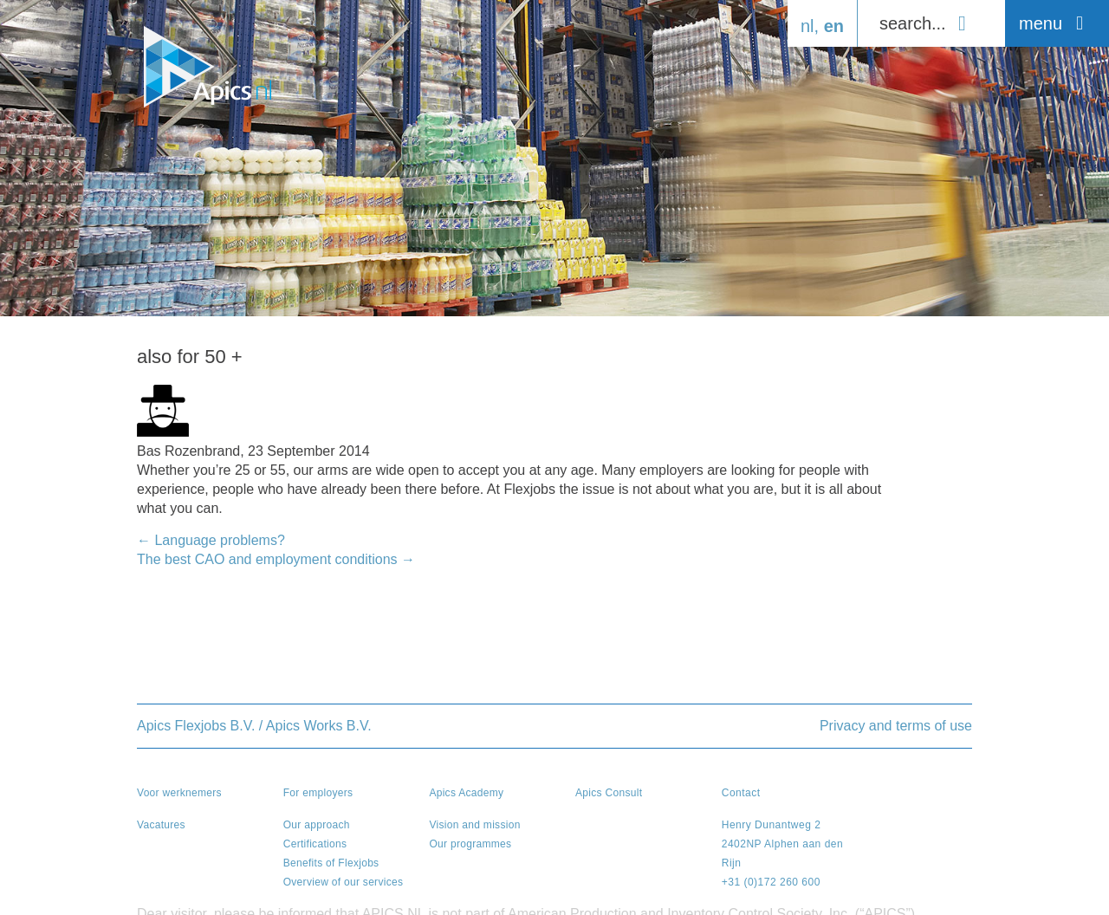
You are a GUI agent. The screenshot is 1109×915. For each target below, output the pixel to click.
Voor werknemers (179, 793)
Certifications (315, 844)
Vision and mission (474, 825)
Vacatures (161, 825)
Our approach (316, 825)
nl (807, 26)
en (834, 26)
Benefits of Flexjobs (331, 863)
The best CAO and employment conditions (276, 559)
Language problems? (211, 540)
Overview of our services (343, 882)
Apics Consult (608, 793)
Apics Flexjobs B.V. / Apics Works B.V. (254, 725)
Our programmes (470, 844)
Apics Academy (466, 793)
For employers (318, 793)
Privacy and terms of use (896, 725)
